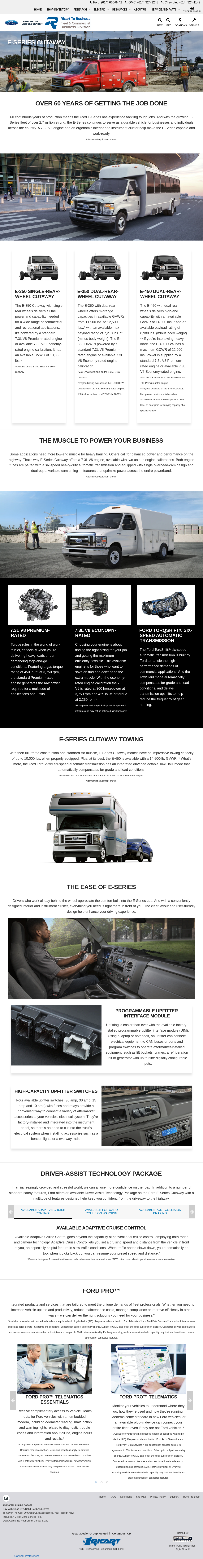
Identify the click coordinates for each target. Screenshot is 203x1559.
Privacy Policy (158, 1496)
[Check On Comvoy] (6, 1498)
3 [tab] (107, 1482)
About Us (140, 9)
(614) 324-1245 (147, 2)
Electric (101, 9)
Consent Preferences (27, 1555)
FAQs (113, 1496)
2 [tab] (101, 1482)
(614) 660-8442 (111, 2)
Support (174, 1496)
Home (38, 9)
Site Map (141, 1496)
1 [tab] (96, 1482)
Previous (11, 1212)
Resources (121, 9)
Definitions (126, 1496)
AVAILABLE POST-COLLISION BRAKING (160, 1211)
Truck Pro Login (191, 1496)
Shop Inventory (58, 9)
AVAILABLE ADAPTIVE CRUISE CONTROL (43, 1211)
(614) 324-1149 (189, 2)
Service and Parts (165, 9)
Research (81, 9)
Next (192, 1212)
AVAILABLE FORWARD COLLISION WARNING (101, 1211)
